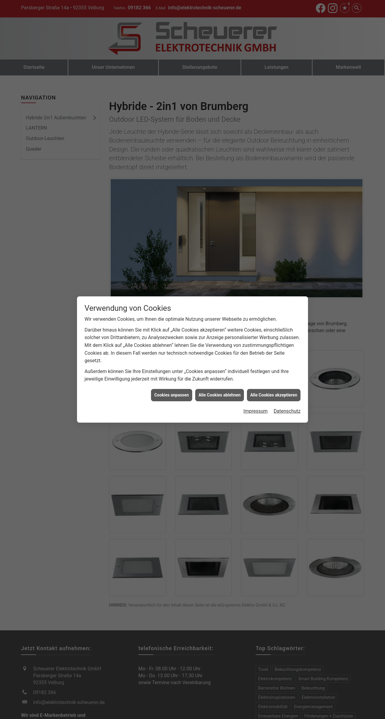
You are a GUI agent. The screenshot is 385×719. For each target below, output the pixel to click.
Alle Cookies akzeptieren (273, 392)
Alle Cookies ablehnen (220, 392)
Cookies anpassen (171, 392)
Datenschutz (287, 409)
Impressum (255, 409)
